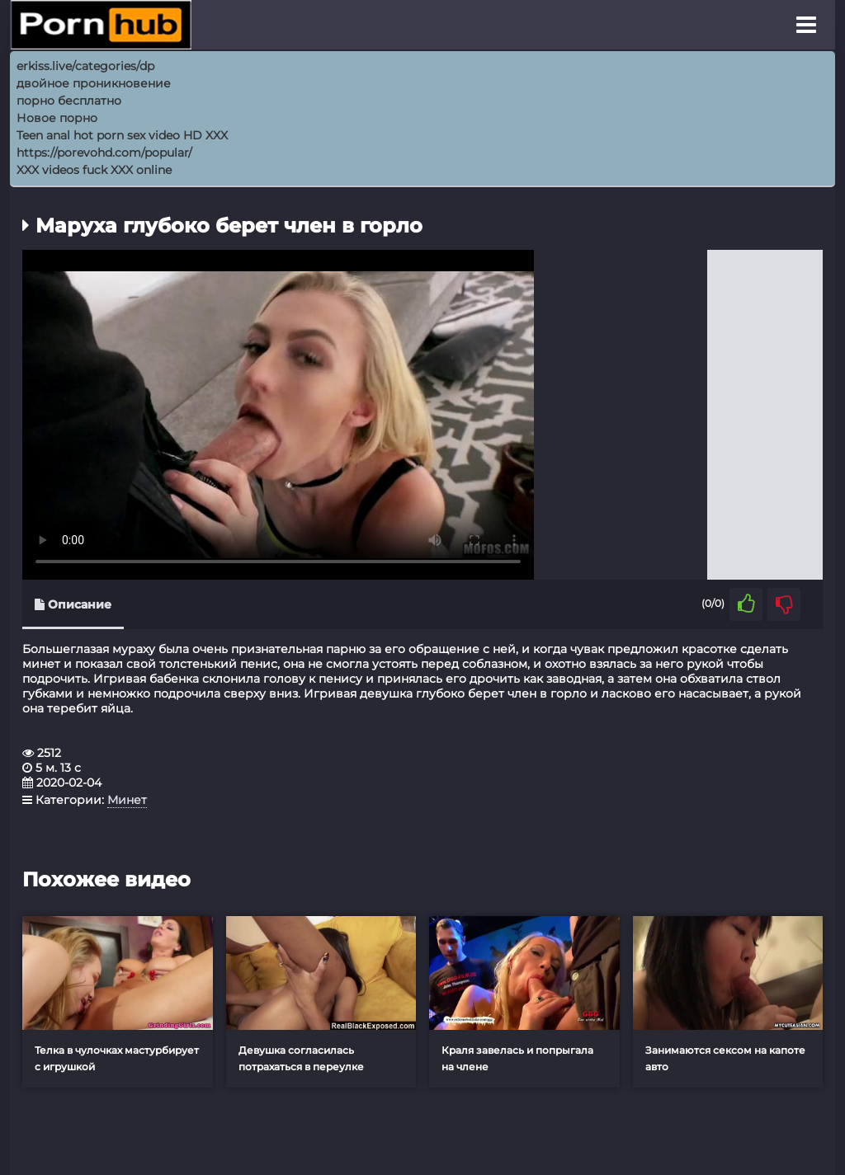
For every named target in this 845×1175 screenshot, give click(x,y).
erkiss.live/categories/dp (85, 66)
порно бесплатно (69, 100)
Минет (127, 799)
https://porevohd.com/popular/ (104, 152)
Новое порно (57, 117)
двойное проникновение (94, 83)
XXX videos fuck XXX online (94, 169)
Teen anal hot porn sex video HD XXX (122, 135)
